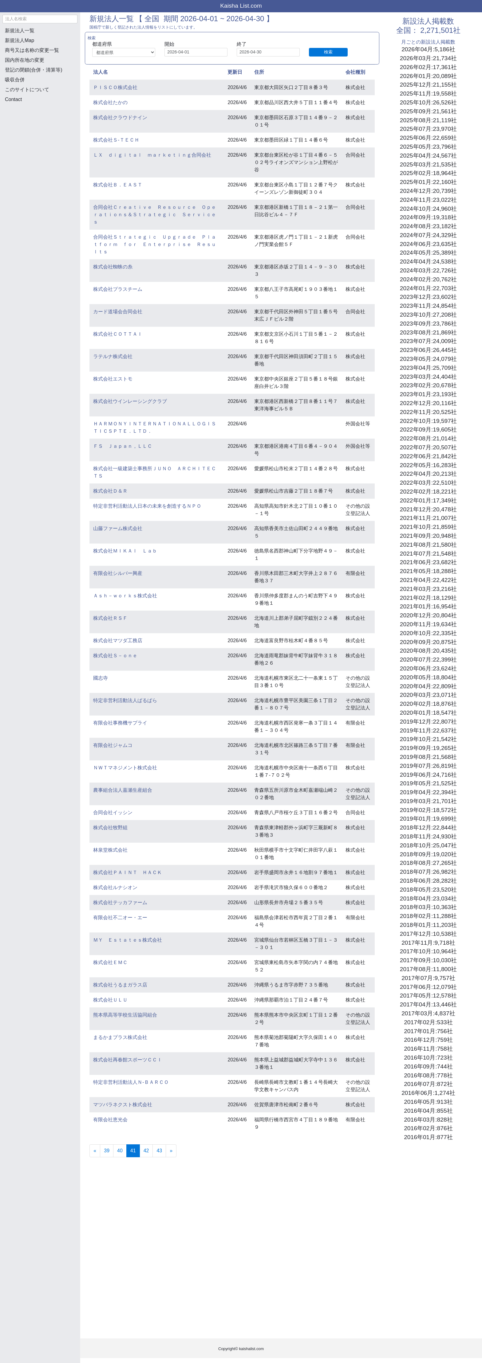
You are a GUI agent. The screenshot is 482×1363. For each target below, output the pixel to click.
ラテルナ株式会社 (112, 356)
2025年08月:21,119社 (428, 120)
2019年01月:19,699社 (428, 818)
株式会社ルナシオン (115, 887)
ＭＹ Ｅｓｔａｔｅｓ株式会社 (127, 940)
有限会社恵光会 (110, 1119)
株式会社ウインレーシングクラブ (130, 401)
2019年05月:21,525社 (428, 783)
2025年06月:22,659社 (428, 138)
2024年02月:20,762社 (428, 279)
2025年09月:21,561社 (428, 111)
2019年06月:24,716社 (428, 774)
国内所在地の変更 (24, 60)
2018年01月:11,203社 (428, 925)
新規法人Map (19, 40)
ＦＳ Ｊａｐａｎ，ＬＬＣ (122, 446)
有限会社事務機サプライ (120, 722)
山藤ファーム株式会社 (117, 528)
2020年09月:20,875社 (428, 642)
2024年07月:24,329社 (428, 235)
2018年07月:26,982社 (428, 872)
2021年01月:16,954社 (428, 606)
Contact (13, 99)
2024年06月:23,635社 (428, 244)
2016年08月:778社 (428, 1075)
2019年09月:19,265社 (428, 748)
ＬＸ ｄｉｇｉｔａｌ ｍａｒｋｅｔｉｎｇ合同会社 (152, 155)
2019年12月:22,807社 (428, 721)
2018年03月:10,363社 (428, 907)
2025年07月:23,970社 (428, 129)
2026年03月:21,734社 (428, 58)
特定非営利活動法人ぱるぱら (125, 700)
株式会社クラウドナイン (120, 117)
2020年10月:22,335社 (428, 633)
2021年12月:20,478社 (428, 509)
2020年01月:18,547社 (428, 712)
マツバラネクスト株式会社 (122, 1104)
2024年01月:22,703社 (428, 288)
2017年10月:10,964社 (428, 951)
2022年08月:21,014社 (428, 438)
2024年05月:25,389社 (428, 252)
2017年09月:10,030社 (428, 960)
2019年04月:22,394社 (428, 792)
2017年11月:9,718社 (428, 942)
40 (120, 1150)
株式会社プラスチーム (117, 289)
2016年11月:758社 (428, 1048)
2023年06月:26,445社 (428, 350)
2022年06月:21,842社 (428, 456)
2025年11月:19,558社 (428, 93)
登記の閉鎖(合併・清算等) (33, 69)
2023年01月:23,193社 (428, 394)
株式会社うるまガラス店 (120, 984)
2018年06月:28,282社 (428, 880)
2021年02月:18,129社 (428, 598)
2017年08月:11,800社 (428, 969)
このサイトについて (27, 89)
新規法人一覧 (19, 30)
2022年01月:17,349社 (428, 500)
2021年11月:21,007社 (428, 518)
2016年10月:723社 (428, 1057)
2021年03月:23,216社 (428, 589)
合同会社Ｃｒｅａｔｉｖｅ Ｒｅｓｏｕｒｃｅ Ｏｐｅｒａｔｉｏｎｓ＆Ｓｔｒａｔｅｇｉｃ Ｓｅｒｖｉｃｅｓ (154, 215)
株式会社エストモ (112, 378)
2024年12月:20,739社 (428, 191)
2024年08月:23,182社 (428, 226)
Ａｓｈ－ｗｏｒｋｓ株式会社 (125, 595)
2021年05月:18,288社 (428, 571)
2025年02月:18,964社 (428, 173)
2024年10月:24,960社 (428, 208)
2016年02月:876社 (428, 1128)
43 (159, 1150)
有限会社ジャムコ (112, 745)
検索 (328, 51)
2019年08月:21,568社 (428, 757)
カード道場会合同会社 (117, 311)
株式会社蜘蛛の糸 (112, 266)
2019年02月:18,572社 (428, 810)
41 (135, 1150)
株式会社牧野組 (110, 827)
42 (146, 1150)
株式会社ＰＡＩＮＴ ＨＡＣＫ (127, 872)
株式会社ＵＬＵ (110, 999)
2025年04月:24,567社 (428, 155)
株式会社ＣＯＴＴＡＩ (117, 334)
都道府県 (102, 44)
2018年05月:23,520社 (428, 889)
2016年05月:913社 (428, 1102)
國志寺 (100, 678)
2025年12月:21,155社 (428, 84)
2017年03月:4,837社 (428, 1013)
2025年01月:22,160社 (428, 182)
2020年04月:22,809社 (428, 686)
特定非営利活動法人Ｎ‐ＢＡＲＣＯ (130, 1082)
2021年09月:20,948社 (428, 536)
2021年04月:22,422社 (428, 580)
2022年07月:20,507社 (428, 447)
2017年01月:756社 (428, 1031)
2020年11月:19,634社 (428, 624)
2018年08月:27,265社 (428, 863)
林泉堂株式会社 (110, 850)
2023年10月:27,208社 (428, 314)
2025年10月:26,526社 (428, 102)
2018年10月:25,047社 (428, 845)
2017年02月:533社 (428, 1022)
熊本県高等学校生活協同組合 (125, 1014)
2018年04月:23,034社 (428, 898)
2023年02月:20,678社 (428, 385)
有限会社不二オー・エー (120, 917)
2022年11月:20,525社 (428, 412)
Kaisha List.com (241, 5)
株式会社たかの (110, 102)
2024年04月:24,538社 (428, 261)
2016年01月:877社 (428, 1137)
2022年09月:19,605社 (428, 429)
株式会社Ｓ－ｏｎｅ (115, 655)
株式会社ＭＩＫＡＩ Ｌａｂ (125, 550)
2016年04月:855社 (428, 1110)
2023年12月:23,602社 (428, 297)
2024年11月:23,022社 (428, 200)
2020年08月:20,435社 (428, 650)
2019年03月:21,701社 (428, 801)
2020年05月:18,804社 (428, 677)
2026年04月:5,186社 (428, 49)
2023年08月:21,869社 (428, 332)
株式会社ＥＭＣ (110, 962)
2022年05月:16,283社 (428, 465)
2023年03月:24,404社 (428, 376)
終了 (242, 44)
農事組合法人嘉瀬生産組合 (122, 790)
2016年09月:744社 (428, 1066)
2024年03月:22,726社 (428, 270)
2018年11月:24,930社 (428, 836)
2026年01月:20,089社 (428, 76)
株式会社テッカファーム (120, 902)
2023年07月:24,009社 (428, 341)
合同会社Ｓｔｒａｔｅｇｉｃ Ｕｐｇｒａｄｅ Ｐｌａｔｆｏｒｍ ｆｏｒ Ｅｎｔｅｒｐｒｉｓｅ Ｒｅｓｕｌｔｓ (154, 244)
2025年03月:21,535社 (428, 164)
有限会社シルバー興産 (117, 573)
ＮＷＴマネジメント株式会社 (125, 767)
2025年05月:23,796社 (428, 146)
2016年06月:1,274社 (428, 1093)
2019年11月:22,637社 (428, 730)
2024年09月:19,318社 (428, 217)
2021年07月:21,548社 (428, 553)
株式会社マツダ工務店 (117, 640)
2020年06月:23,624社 (428, 668)
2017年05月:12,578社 (428, 995)
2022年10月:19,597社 (428, 421)
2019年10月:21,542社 (428, 739)
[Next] (171, 1150)
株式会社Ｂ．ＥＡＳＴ (117, 184)
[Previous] (94, 1150)
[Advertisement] (40, 140)
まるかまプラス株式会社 (120, 1037)
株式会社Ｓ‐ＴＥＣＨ (116, 140)
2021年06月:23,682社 (428, 562)
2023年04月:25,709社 (428, 368)
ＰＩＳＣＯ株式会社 (115, 87)
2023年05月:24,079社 (428, 359)
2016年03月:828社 (428, 1119)
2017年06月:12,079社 (428, 987)
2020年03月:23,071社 (428, 695)
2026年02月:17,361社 (428, 67)
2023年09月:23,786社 (428, 323)
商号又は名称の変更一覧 (32, 50)
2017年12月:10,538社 (428, 934)
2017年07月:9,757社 (428, 978)
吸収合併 (15, 79)
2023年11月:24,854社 (428, 306)
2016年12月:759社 (428, 1040)
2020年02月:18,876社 (428, 704)
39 (106, 1150)
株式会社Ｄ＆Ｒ (110, 491)
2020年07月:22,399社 (428, 659)
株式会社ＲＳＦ (110, 618)
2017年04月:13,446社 (428, 1004)
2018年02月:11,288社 (428, 916)
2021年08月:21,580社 (428, 544)
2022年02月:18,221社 (428, 491)
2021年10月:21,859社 (428, 527)
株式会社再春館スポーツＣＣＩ (127, 1059)
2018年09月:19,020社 (428, 854)
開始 (169, 44)
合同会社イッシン (112, 812)
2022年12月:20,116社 (428, 403)
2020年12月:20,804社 (428, 615)
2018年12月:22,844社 (428, 827)
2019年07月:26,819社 (428, 766)
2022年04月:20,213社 (428, 474)
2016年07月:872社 (428, 1084)
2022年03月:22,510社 (428, 482)
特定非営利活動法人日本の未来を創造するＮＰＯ (147, 506)
